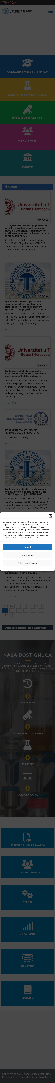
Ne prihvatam (27, 554)
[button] (50, 515)
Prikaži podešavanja (27, 562)
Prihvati (27, 546)
